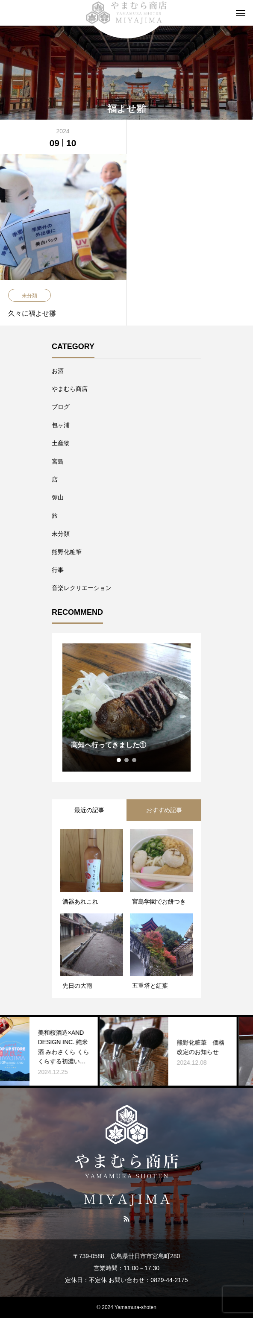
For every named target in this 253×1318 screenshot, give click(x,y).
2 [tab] (126, 760)
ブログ (61, 406)
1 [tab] (119, 760)
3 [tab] (134, 760)
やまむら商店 (70, 388)
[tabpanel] (126, 707)
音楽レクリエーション (82, 587)
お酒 (58, 370)
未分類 (61, 533)
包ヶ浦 (61, 425)
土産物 (61, 443)
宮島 (58, 461)
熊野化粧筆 (67, 552)
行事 (58, 570)
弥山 (58, 497)
